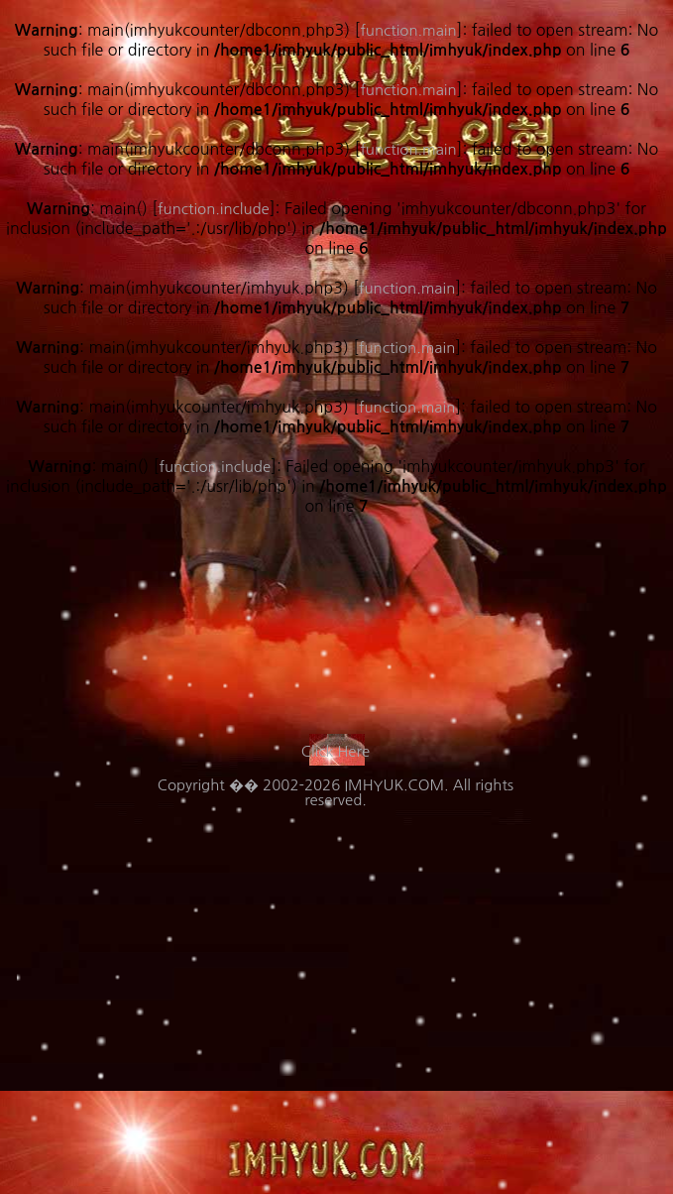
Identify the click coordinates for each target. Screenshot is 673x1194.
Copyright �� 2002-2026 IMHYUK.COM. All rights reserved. (335, 792)
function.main (407, 407)
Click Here (335, 751)
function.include (215, 466)
